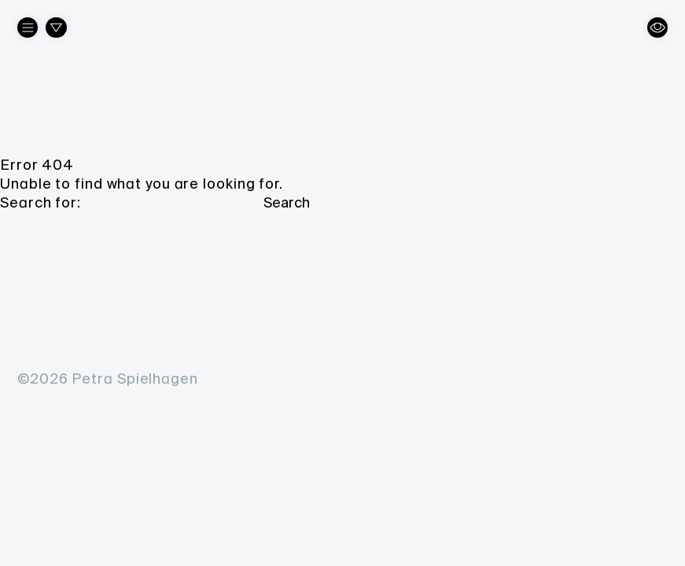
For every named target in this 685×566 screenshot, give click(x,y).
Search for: (40, 202)
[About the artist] (27, 27)
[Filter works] (56, 27)
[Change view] (657, 27)
